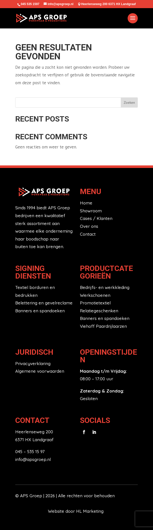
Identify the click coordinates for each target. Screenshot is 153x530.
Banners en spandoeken (40, 310)
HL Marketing (90, 511)
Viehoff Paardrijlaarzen (103, 326)
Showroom (91, 210)
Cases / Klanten (96, 218)
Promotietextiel (95, 302)
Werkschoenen (95, 295)
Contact (88, 234)
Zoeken (129, 102)
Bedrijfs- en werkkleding (104, 287)
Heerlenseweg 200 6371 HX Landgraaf (108, 4)
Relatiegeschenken (99, 310)
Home (86, 203)
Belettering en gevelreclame (44, 302)
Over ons (89, 226)
